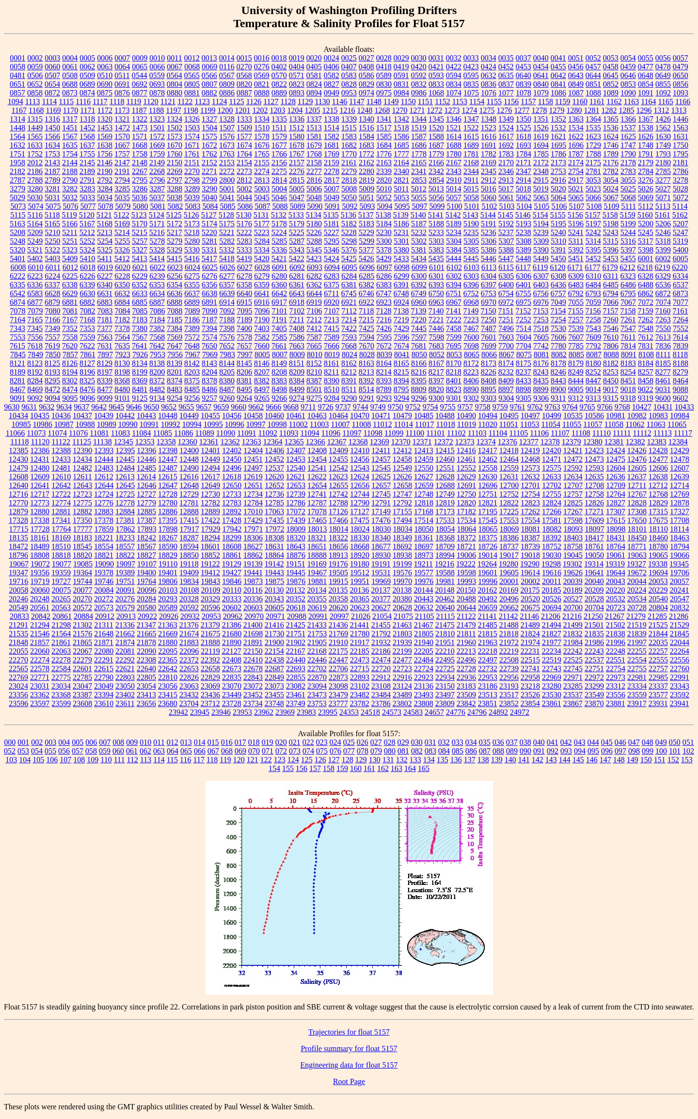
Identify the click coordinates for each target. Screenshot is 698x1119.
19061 (615, 555)
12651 (253, 485)
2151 (192, 162)
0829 (366, 84)
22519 (551, 660)
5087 (262, 206)
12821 (487, 503)
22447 (338, 660)
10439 (103, 415)
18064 (466, 529)
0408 (366, 67)
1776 (384, 154)
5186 (401, 224)
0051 (576, 58)
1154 (476, 101)
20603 (253, 607)
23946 (221, 712)
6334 (680, 276)
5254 (104, 241)
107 (65, 760)
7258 (593, 319)
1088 (593, 93)
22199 (402, 651)
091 (539, 751)
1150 (407, 101)
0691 (122, 84)
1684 (384, 145)
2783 (628, 171)
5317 (645, 241)
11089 (204, 433)
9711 (308, 407)
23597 (39, 703)
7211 (296, 319)
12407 (295, 450)
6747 (384, 293)
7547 (628, 328)
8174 (506, 363)
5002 (244, 189)
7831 (645, 346)
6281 (296, 276)
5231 (401, 232)
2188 (70, 171)
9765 (587, 407)
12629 (466, 477)
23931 (658, 703)
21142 (508, 616)
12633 (551, 477)
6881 (70, 302)
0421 (436, 67)
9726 (325, 407)
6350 (122, 285)
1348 (488, 119)
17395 (167, 520)
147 (605, 760)
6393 (436, 285)
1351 (541, 119)
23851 (487, 703)
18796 (18, 555)
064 (172, 751)
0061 (70, 67)
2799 (209, 180)
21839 (637, 634)
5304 (453, 241)
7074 (663, 302)
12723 (82, 494)
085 (457, 751)
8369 (139, 381)
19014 (487, 555)
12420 (551, 450)
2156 (279, 162)
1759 (157, 154)
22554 (637, 660)
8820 (436, 389)
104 (25, 760)
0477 (645, 67)
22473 (359, 660)
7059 (593, 302)
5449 (541, 258)
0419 (401, 67)
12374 (486, 442)
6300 (419, 276)
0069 (209, 67)
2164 (401, 162)
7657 (244, 346)
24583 (413, 712)
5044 (244, 197)
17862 (125, 529)
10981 (615, 415)
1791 (645, 154)
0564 (174, 75)
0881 (192, 93)
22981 (637, 677)
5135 (331, 215)
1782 (488, 154)
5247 (680, 232)
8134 (139, 363)
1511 (278, 128)
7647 (174, 346)
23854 (530, 703)
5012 (419, 189)
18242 (146, 538)
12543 (359, 468)
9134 (157, 398)
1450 (52, 128)
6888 (174, 302)
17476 (381, 520)
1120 (150, 101)
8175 (523, 363)
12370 (401, 442)
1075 (471, 93)
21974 (530, 642)
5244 (628, 232)
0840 (541, 84)
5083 (192, 206)
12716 (18, 494)
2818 (349, 180)
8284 (35, 381)
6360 (279, 285)
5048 (314, 197)
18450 (637, 538)
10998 (277, 424)
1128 (288, 101)
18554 (103, 546)
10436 (61, 415)
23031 (39, 686)
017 (240, 742)
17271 (594, 511)
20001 (509, 581)
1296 (643, 110)
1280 (574, 110)
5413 (139, 258)
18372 (466, 538)
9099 (104, 398)
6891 (209, 302)
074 (308, 751)
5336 (279, 250)
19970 (402, 581)
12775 (82, 503)
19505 (338, 572)
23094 (317, 686)
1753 (52, 154)
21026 (360, 616)
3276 (645, 180)
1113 (32, 101)
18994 (445, 555)
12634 (573, 477)
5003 (262, 189)
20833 (19, 616)
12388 (61, 450)
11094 (309, 433)
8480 (122, 389)
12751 (487, 494)
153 (687, 760)
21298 (61, 625)
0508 (70, 75)
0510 (104, 75)
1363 (576, 119)
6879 (52, 302)
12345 (123, 442)
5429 (384, 258)
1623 (593, 136)
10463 (317, 415)
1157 (528, 101)
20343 (274, 599)
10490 (466, 415)
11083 (120, 433)
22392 (210, 660)
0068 (192, 67)
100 (661, 751)
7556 (35, 337)
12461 (466, 459)
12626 (402, 477)
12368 (358, 442)
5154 (540, 215)
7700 (506, 346)
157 (315, 768)
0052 (593, 58)
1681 (331, 145)
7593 (349, 337)
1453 (104, 128)
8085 (576, 354)
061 (132, 751)
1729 (593, 145)
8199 (139, 372)
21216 (572, 616)
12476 (637, 459)
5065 (576, 197)
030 (417, 742)
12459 (423, 459)
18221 (103, 538)
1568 (87, 136)
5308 (523, 241)
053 (23, 751)
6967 (453, 302)
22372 (189, 660)
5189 (453, 224)
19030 (551, 555)
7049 (558, 302)
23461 (295, 695)
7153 (540, 311)
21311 (103, 625)
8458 (645, 381)
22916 (402, 677)
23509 (466, 695)
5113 (662, 206)
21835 (594, 634)
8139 (174, 363)
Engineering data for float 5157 (349, 1065)
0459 (628, 67)
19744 (82, 581)
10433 (684, 407)
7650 (209, 346)
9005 (576, 389)
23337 (658, 686)
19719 (39, 581)
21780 (359, 634)
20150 (466, 590)
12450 (231, 459)
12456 (359, 459)
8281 (17, 381)
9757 (465, 407)
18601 (210, 546)
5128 (226, 215)
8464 (680, 381)
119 (225, 760)
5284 (262, 241)
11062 (634, 424)
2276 (296, 171)
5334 (262, 250)
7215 (366, 319)
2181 (680, 162)
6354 (174, 285)
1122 (184, 101)
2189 (87, 171)
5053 (401, 197)
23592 (679, 695)
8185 (663, 363)
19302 (572, 564)
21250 (593, 616)
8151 (296, 363)
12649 (210, 485)
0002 (35, 58)
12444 (103, 459)
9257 (209, 398)
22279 (82, 660)
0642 (558, 75)
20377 (381, 599)
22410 (253, 660)
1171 (87, 110)
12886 (167, 511)
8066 (489, 354)
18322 (338, 538)
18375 (487, 538)
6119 (540, 267)
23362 (39, 695)
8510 (331, 389)
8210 (314, 372)
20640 (445, 607)
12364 (273, 442)
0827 (331, 84)
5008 (349, 189)
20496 (509, 599)
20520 (530, 599)
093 (566, 751)
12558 (487, 468)
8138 (157, 363)
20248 (39, 599)
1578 (262, 136)
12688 (445, 485)
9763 (552, 407)
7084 (122, 311)
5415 (174, 258)
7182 (122, 319)
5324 (87, 250)
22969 (551, 677)
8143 (209, 363)
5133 (296, 215)
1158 (545, 101)
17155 (402, 511)
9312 (576, 398)
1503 (192, 128)
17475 (359, 520)
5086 (245, 206)
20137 (380, 590)
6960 (419, 302)
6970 (488, 302)
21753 (317, 634)
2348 (541, 171)
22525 (573, 660)
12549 (402, 468)
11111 (622, 433)
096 (607, 751)
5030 (35, 197)
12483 (103, 468)
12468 (530, 459)
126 (320, 760)
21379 (210, 625)
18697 (423, 546)
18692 (402, 546)
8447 (593, 381)
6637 (192, 293)
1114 (49, 101)
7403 (262, 328)
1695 (558, 145)
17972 (275, 529)
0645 (611, 75)
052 (10, 751)
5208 (17, 232)
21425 (295, 625)
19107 (147, 564)
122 (266, 760)
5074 (35, 206)
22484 (423, 660)
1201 (242, 110)
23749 (295, 703)
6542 (17, 293)
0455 (558, 67)
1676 (262, 145)
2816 (314, 180)
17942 (232, 529)
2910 (453, 180)
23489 (402, 695)
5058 (471, 197)
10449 (189, 415)
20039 (573, 581)
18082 (552, 529)
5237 (506, 232)
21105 (424, 616)
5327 (139, 250)
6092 (297, 267)
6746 (366, 293)
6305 (506, 276)
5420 (262, 258)
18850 (189, 555)
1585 (384, 136)
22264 (679, 651)
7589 (331, 337)
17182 (466, 511)
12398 (167, 450)
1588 (436, 136)
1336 (296, 119)
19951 (359, 581)
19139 (253, 564)
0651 (17, 84)
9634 (64, 407)
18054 (445, 529)
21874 (125, 642)
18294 (210, 538)
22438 (274, 660)
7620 (70, 346)
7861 (87, 354)
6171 (575, 267)
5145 (505, 215)
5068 (628, 197)
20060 (40, 590)
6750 (436, 293)
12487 (167, 468)
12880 (39, 511)
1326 (192, 119)
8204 (209, 372)
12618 (231, 477)
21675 (210, 634)
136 (456, 760)
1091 (645, 93)
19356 (39, 572)
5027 (663, 189)
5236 (488, 232)
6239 (157, 276)
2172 (541, 162)
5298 (349, 241)
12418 (509, 450)
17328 (18, 520)
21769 (338, 634)
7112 (349, 311)
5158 (610, 215)
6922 (366, 302)
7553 (17, 337)
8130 (122, 363)
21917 (359, 642)
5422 (296, 258)
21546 (39, 634)
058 (91, 751)
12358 (166, 442)
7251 (506, 319)
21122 (466, 616)
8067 (506, 354)
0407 (349, 67)
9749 (378, 407)
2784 (645, 171)
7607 (576, 337)
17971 (253, 529)
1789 (611, 154)
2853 (419, 180)
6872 (663, 293)
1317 (70, 119)
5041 (227, 197)
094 (580, 751)
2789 (52, 180)
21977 (551, 642)
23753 (317, 703)
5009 (366, 189)
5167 (87, 224)
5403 (52, 258)
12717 (39, 494)
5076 (70, 206)
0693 (157, 84)
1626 (645, 136)
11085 (162, 433)
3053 (593, 180)
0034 (488, 58)
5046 (279, 197)
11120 (40, 442)
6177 (593, 267)
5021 (576, 189)
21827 (551, 634)
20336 (253, 599)
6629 (70, 293)
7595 (384, 337)
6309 (576, 276)
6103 (471, 267)
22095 (167, 651)
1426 (663, 119)
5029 (17, 197)
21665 (146, 634)
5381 (419, 250)
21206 (550, 616)
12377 (529, 442)
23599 (61, 703)
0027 (366, 58)
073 (295, 751)
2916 (558, 180)
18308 (274, 538)
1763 (227, 154)
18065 (488, 529)
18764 (615, 546)
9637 (81, 407)
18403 (573, 538)
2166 (436, 162)
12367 (337, 442)
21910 (338, 642)
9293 (384, 398)
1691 (488, 145)
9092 (35, 398)
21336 (125, 625)
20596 (210, 607)
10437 (82, 415)
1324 (174, 119)
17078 (317, 511)
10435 (39, 415)
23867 (573, 703)
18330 (359, 538)
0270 (244, 67)
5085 (227, 206)
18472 (18, 546)
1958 (17, 162)
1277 (521, 110)
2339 (384, 171)
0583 (349, 75)
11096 (330, 433)
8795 (401, 389)
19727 (61, 581)
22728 (466, 668)
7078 (18, 311)
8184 (645, 363)
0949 (331, 93)
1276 (504, 110)
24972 (519, 712)
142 (537, 760)
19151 (295, 564)
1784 (523, 154)
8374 (174, 381)
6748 (401, 293)
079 (376, 751)
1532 (558, 128)
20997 (339, 616)
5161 (662, 215)
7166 (52, 319)
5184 (384, 224)
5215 (139, 232)
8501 (314, 389)
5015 (471, 189)
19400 (146, 572)
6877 (35, 302)
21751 (295, 634)
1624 (611, 136)
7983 (227, 354)
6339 (87, 285)
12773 (39, 503)
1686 (419, 145)
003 (50, 742)
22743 (551, 668)
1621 (558, 136)
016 (227, 742)
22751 (594, 668)
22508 (509, 660)
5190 (471, 224)
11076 (78, 433)
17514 (423, 520)
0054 (628, 58)
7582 (262, 337)
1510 (262, 128)
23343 (679, 686)
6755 (523, 293)
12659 (423, 485)
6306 (523, 276)
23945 (199, 712)
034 (471, 742)
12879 (18, 511)
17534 (466, 520)
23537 (573, 695)
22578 (39, 668)
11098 (373, 433)
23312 (615, 686)
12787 (317, 503)
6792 (576, 293)
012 (172, 742)
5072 (680, 197)
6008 (18, 267)
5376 (349, 250)
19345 (679, 564)
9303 (488, 398)
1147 (356, 101)
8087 (594, 354)
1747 (628, 145)
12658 (402, 485)
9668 (291, 407)
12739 (295, 494)
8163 (366, 363)
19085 (83, 564)
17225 (509, 511)
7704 (523, 346)
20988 (296, 616)
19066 (679, 555)
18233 (125, 538)
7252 (523, 319)
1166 (682, 101)
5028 (680, 189)
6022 (157, 267)
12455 (338, 459)
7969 (210, 354)
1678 (296, 145)
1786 (558, 154)
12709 (615, 485)
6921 (349, 302)
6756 (541, 293)
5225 (296, 232)
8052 (436, 354)
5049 (331, 197)
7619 (52, 346)
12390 (82, 450)
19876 (295, 581)
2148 (139, 162)
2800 (227, 180)
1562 (663, 128)
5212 (87, 232)
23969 (285, 712)
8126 (70, 363)
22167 (295, 651)
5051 (366, 197)
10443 (146, 415)
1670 (174, 145)
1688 (453, 145)
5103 (506, 206)
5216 (157, 232)
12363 (251, 442)
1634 (52, 145)
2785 (663, 171)
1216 (347, 110)
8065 (471, 354)
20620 (338, 607)
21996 (615, 642)
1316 (52, 119)
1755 (87, 154)
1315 (35, 119)
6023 (175, 267)
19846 (231, 581)
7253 (541, 319)
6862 (645, 293)
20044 (637, 581)
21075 (403, 616)
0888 (262, 93)
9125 (139, 398)
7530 (558, 328)
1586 (401, 136)
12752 (509, 494)
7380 (139, 328)
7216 (384, 319)
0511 (121, 75)
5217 (174, 232)
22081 (125, 651)
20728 (637, 607)
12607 (679, 468)
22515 (530, 660)
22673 (231, 668)
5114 (679, 206)
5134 (313, 215)
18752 (551, 546)
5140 (418, 215)
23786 (381, 703)
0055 (645, 58)
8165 (401, 363)
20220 (615, 590)
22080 (103, 651)
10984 (679, 415)
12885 (146, 511)
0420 (419, 67)
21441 (359, 625)
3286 (139, 189)
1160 (579, 101)
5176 (244, 224)
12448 (189, 459)
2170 (506, 162)
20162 (487, 590)
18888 (317, 555)
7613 (663, 337)
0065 (139, 67)
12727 (146, 494)
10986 (42, 424)
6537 (680, 285)
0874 (87, 93)
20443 (423, 599)
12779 (146, 503)
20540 (658, 599)
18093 (573, 529)
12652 (274, 485)
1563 (680, 128)
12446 (146, 459)
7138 (401, 311)
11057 (592, 424)
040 (539, 742)
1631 (680, 136)
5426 (366, 258)
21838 (615, 634)
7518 (541, 328)
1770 (349, 154)
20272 (103, 599)
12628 (445, 477)
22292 (125, 660)
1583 (349, 136)
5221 (227, 232)
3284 (104, 189)
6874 (17, 302)
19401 (167, 572)
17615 (615, 520)
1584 (366, 136)
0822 (279, 84)
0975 (384, 93)
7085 (140, 311)
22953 (487, 677)
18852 (210, 555)
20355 (317, 599)
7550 (663, 328)
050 (675, 742)
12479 (18, 468)
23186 (487, 686)
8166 (419, 363)
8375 (192, 381)
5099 (436, 206)
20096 (147, 590)
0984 (401, 93)
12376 (507, 442)
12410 (359, 450)
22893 (359, 677)
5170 (139, 224)
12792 (402, 503)
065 (186, 751)
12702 (551, 485)
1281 (591, 110)
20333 (231, 599)
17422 (210, 520)
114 (158, 760)
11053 (529, 424)
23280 (551, 686)
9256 (192, 398)
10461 (295, 415)
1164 (648, 101)
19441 (253, 572)
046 (620, 742)
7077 (680, 302)
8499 (296, 389)
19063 (637, 555)
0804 (174, 84)
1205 (312, 110)
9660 (238, 407)
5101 (471, 206)
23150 (445, 686)
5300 (384, 241)
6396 (471, 285)
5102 (489, 206)
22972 (594, 677)
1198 (190, 110)
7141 (453, 311)
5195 (558, 224)
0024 (331, 58)
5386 (488, 250)
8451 (628, 381)
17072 (295, 511)
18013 (317, 529)
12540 (295, 468)
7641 (139, 346)
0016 (262, 58)
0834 (453, 84)
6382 (366, 285)
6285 (366, 276)
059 (105, 751)
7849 (35, 354)
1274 (469, 110)
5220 (209, 232)
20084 (104, 590)
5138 (383, 215)
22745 (573, 668)
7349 (52, 328)
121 (252, 760)
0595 (471, 75)
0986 (419, 93)
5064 (558, 197)
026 (362, 742)
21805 (423, 634)
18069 (509, 529)
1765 (262, 154)
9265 (262, 398)
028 (390, 742)
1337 (314, 119)
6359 (262, 285)
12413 (423, 450)
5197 (593, 224)
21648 (103, 634)
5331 (209, 250)
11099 (393, 433)
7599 (453, 337)
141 (524, 760)
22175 (338, 651)
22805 (146, 677)
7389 (192, 328)
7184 (157, 319)
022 (308, 742)
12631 (509, 477)
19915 (338, 581)
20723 (615, 607)
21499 (573, 625)
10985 (21, 424)
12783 (231, 503)
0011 (174, 58)
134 (429, 760)
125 (307, 760)
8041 (402, 354)
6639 (227, 293)
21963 (487, 642)
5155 (558, 215)
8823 (453, 389)
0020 (314, 58)
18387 (530, 538)
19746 (103, 581)
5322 (52, 250)
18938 (402, 555)
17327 (679, 511)
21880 (167, 642)
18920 (359, 555)
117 (199, 760)
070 (254, 751)
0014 (227, 58)
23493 (423, 695)
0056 (663, 58)
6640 (244, 293)
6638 (209, 293)
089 (512, 751)
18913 (338, 555)
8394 (401, 381)
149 (632, 760)
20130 (274, 590)
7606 (558, 337)
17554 (530, 520)
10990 (128, 424)
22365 (167, 660)
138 (483, 760)
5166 (70, 224)
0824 (314, 84)
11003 (319, 424)
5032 (70, 197)
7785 (576, 346)
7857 (70, 354)
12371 (422, 442)
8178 (558, 363)
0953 (349, 93)
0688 (70, 84)
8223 (471, 372)
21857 (39, 642)
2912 (488, 180)
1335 (279, 119)
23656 (146, 703)
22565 (18, 668)
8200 (157, 372)
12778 (125, 503)
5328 (157, 250)
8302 (70, 381)
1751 (17, 154)
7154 (558, 311)
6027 (245, 267)
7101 (279, 311)
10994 (192, 424)
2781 (593, 171)
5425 (349, 258)
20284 (146, 599)
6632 (122, 293)
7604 (523, 337)
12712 (658, 485)
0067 (174, 67)
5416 (192, 258)
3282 (70, 189)
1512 (296, 128)
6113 (488, 267)
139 (497, 760)
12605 (637, 468)
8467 (17, 389)
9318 (628, 398)
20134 (316, 590)
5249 (35, 241)
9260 (227, 398)
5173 (192, 224)
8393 (384, 381)
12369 (379, 442)
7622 (87, 346)
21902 (295, 642)
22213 (466, 651)
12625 (381, 477)
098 (634, 751)
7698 (471, 346)
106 (52, 760)
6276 (209, 276)
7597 (419, 337)
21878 (146, 642)
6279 (262, 276)
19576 (402, 572)
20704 (594, 607)
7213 (331, 319)
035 (485, 742)
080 (390, 751)
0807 (209, 84)
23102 (359, 686)
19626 (573, 572)
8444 (576, 381)
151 (660, 760)
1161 (596, 101)
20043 (615, 581)
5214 (122, 232)
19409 (189, 572)
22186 (381, 651)
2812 (244, 180)
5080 (140, 206)
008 (118, 742)
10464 (338, 415)
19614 (530, 572)
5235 (471, 232)
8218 (453, 372)
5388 (506, 250)
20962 (232, 616)
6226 (87, 276)
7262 (645, 319)
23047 (82, 686)
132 (402, 760)
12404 (253, 450)
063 (159, 751)
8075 (524, 354)
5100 (454, 206)
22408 (231, 660)
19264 (487, 564)
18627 (253, 546)
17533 (445, 520)
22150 (253, 651)
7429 (401, 328)
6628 (52, 293)
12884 (125, 511)
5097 (419, 206)
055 (50, 751)
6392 (419, 285)
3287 (157, 189)
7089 (192, 311)
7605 (541, 337)
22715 (359, 668)
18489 (39, 546)
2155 (262, 162)
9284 (331, 398)
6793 (593, 293)
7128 (383, 311)
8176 (541, 363)
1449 (35, 128)
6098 (402, 267)
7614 (680, 337)
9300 (436, 398)
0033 (471, 58)
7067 (628, 302)
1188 (156, 110)
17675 (658, 520)
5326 (122, 250)
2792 (104, 180)
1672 (209, 145)
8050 (419, 354)
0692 (139, 84)
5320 (17, 250)
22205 (423, 651)
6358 (244, 285)
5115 (17, 215)
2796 (157, 180)
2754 (576, 171)
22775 (61, 677)
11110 (601, 433)
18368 (445, 538)
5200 (645, 224)
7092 (227, 311)
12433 (61, 459)
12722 (61, 494)
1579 (279, 136)
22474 (381, 660)
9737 (343, 407)
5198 (611, 224)
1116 (83, 101)
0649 (663, 75)
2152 (209, 162)
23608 (82, 703)
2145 (87, 162)
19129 (231, 564)
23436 (210, 695)
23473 (317, 695)
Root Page (349, 1081)
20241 (679, 590)
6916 (262, 302)
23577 (658, 695)
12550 (423, 468)
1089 (611, 93)
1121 (167, 101)
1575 (209, 136)
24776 (455, 712)
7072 (645, 302)
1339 (349, 119)
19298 (551, 564)
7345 (35, 328)
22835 (231, 677)
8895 (488, 389)
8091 (628, 354)
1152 (442, 101)
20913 (126, 616)
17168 (423, 511)
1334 (262, 119)
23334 (637, 686)
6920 (331, 302)
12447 (167, 459)
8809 (419, 389)
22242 (573, 651)
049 (661, 742)
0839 (523, 84)
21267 (614, 616)
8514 (366, 389)
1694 (541, 145)
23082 (295, 686)
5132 (278, 215)
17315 (658, 511)
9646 (134, 407)
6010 (35, 267)
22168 (317, 651)
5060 (488, 197)
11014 (403, 424)
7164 (17, 319)
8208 (279, 372)
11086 (183, 433)
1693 (523, 145)
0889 (279, 93)
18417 (594, 538)
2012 (35, 162)
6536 (663, 285)
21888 (210, 642)
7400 (244, 328)
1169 (53, 110)
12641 (39, 485)
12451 (253, 459)
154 (274, 768)
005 (77, 742)
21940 (423, 642)
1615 (471, 136)
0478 (663, 67)
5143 (470, 215)
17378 (103, 520)
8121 (17, 363)
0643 (576, 75)
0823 (296, 84)
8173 (488, 363)
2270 (192, 171)
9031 (663, 389)
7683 (436, 346)
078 (362, 751)
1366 (628, 119)
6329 (663, 276)
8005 (262, 354)
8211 (331, 372)
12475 (615, 459)
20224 (636, 590)
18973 (423, 555)
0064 (122, 67)
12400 (189, 450)
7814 (628, 346)
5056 (436, 197)
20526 (551, 599)
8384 (296, 381)
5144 (488, 215)
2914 (523, 180)
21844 (658, 634)
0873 (70, 93)
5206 (663, 224)
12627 (423, 477)
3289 (192, 189)
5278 (157, 241)
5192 (506, 224)
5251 (70, 241)
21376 (189, 625)
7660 (262, 346)
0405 (314, 67)
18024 (360, 529)
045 (607, 742)
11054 (550, 424)
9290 (349, 398)
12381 (614, 442)
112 (132, 760)
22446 (317, 660)
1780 (453, 154)
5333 (244, 250)
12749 (445, 494)
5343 (296, 250)
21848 (18, 642)
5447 (506, 258)
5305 (471, 241)
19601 (487, 572)
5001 (227, 189)
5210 (52, 232)
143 (551, 760)
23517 (509, 695)
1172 (104, 110)
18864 (274, 555)
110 (105, 760)
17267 (573, 511)
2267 (139, 171)
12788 (338, 503)
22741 (530, 668)
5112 (645, 206)
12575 (551, 468)
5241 (576, 232)
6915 (244, 302)
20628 (402, 607)
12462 (487, 459)
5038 (174, 197)
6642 (279, 293)
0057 (680, 58)
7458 (453, 328)
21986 (594, 642)
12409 (338, 450)
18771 (637, 546)
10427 (641, 407)
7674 (401, 346)
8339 (104, 381)
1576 (227, 136)
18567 (146, 546)
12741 (317, 494)
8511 (348, 389)
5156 (575, 215)
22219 (509, 651)
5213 (104, 232)
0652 (35, 84)
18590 (167, 546)
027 (376, 742)
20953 (211, 616)
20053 (658, 581)
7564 (122, 337)
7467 (471, 328)
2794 (122, 180)
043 (580, 742)
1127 (270, 101)
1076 (488, 93)
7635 (122, 346)
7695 (453, 346)
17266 (551, 511)
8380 (227, 381)
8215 (401, 372)
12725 (125, 494)
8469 (35, 389)
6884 (122, 302)
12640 (18, 485)
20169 (508, 590)
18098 (616, 529)
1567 (70, 136)
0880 (174, 93)
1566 (52, 136)
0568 (244, 75)
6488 (645, 285)
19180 (359, 564)
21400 (253, 625)
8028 (367, 354)
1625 (628, 136)
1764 (244, 154)
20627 (381, 607)
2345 (488, 171)
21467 (423, 625)
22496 (466, 660)
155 (288, 768)
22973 (615, 677)
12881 (61, 511)
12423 (594, 450)
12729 (189, 494)
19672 (637, 572)
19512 (359, 572)
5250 (52, 241)
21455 (381, 625)
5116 (35, 215)
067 (213, 751)
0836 (488, 84)
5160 (645, 215)
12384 (678, 442)
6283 (331, 276)
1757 (122, 154)
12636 (615, 477)
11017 (424, 424)
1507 (227, 128)
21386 (231, 625)
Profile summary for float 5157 (349, 1048)
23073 (274, 686)
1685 (401, 145)
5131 (261, 215)
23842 (466, 703)
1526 (541, 128)
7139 (418, 311)
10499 (551, 415)
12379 (571, 442)
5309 (541, 241)
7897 (105, 354)
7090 (210, 311)
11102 (456, 433)
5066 (593, 197)
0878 (157, 93)
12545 (381, 468)
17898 (168, 529)
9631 (29, 407)
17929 (211, 529)
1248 (364, 110)
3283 (87, 189)
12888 (189, 511)
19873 (253, 581)
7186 (192, 319)
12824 (551, 503)
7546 (611, 328)
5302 (419, 241)
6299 (401, 276)
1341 (384, 119)
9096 (87, 398)
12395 (125, 450)
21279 (636, 616)
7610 (611, 337)
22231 (530, 651)
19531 (381, 572)
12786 (295, 503)
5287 (296, 241)
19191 (381, 564)
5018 (523, 189)
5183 (366, 224)
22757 (658, 668)
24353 (349, 712)
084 (444, 751)
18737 (509, 546)
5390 (541, 250)
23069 (210, 686)
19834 (189, 581)
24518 (370, 712)
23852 (509, 703)
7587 (314, 337)
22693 (295, 668)
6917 (279, 302)
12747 (402, 494)
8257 (645, 372)
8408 (488, 381)
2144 (70, 162)
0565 (192, 75)
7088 (175, 311)
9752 (413, 407)
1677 (279, 145)
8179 (576, 363)
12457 (381, 459)
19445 (295, 572)
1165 (665, 101)
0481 (17, 75)
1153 (459, 101)
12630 (487, 477)
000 (10, 742)
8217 (436, 372)
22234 (551, 651)
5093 (367, 206)
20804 (658, 607)
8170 (453, 363)
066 (200, 751)
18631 (274, 546)
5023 (593, 189)
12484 (125, 468)
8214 (384, 372)
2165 (419, 162)
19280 (508, 564)
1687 (436, 145)
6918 (296, 302)
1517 (384, 128)
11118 (19, 442)
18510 (61, 546)
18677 (381, 546)
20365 (359, 599)
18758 (573, 546)
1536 (611, 128)
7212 (314, 319)
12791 (381, 503)
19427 (231, 572)
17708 (679, 520)
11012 (382, 424)
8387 (314, 381)
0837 (506, 84)
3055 (628, 180)
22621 (125, 668)
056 (64, 751)
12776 (103, 503)
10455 (210, 415)
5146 (523, 215)
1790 (628, 154)
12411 (380, 450)
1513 (314, 128)
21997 (637, 642)
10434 (18, 415)
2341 (419, 171)
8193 (52, 372)
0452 (506, 67)
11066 (15, 433)
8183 (628, 363)
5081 (157, 206)
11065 (676, 424)
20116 (252, 590)
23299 (594, 686)
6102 (454, 267)
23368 (61, 695)
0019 (296, 58)
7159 (645, 311)
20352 (295, 599)
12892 (231, 511)
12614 (146, 477)
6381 (349, 285)
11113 (662, 433)
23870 (594, 703)
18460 (658, 538)
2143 (52, 162)
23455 (274, 695)
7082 (87, 311)
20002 (530, 581)
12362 (230, 442)
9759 (500, 407)
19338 (657, 564)
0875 (104, 93)
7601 (488, 337)
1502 (174, 128)
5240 (558, 232)
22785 (82, 677)
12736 (274, 494)
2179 (645, 162)
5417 (209, 258)
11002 (298, 424)
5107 (576, 206)
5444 (453, 258)
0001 (17, 58)
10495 (509, 415)
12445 (125, 459)
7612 (645, 337)
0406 (331, 67)
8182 (611, 363)
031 (430, 742)
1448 (17, 128)
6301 (436, 276)
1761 (192, 154)
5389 (523, 250)
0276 (262, 67)
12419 (530, 450)
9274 (296, 398)
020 (281, 742)
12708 (594, 485)
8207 (262, 372)
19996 (487, 581)
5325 (104, 250)
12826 (594, 503)
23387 (82, 695)
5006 (314, 189)
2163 (384, 162)
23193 (509, 686)
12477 (658, 459)
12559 (509, 468)
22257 (658, 651)
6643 (296, 293)
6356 (209, 285)
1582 (331, 136)
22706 (338, 668)
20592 (189, 607)
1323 (157, 119)
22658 (210, 668)
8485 (192, 389)
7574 (209, 337)
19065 (658, 555)
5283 (244, 241)
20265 (61, 599)
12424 (615, 450)
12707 (573, 485)
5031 (52, 197)
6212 (627, 267)
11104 (498, 433)
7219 (401, 319)
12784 (253, 503)
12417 (487, 450)
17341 (61, 520)
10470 (359, 415)
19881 (317, 581)
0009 (139, 58)
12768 (658, 494)
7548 (645, 328)
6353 (157, 285)
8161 (331, 363)
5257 (139, 241)
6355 (192, 285)
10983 (658, 415)
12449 (210, 459)
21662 (125, 634)
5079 (122, 206)
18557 (125, 546)
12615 (167, 477)
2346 (506, 171)
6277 (227, 276)
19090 (104, 564)
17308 (637, 511)
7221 (436, 319)
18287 (189, 538)
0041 (558, 58)
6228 (122, 276)
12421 (573, 450)
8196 (87, 372)
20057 (679, 581)
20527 (573, 599)
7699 (488, 346)
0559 (157, 75)
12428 (658, 450)
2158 (314, 162)
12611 (82, 477)
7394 (209, 328)
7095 (245, 311)
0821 (262, 84)
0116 (226, 67)
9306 (541, 398)
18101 (637, 529)
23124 (402, 686)
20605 (274, 607)
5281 (209, 241)
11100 (414, 433)
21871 (103, 642)
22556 (679, 660)
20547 (679, 599)
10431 (663, 407)
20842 (40, 616)
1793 (663, 154)
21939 (402, 642)
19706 (679, 572)
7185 (174, 319)
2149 (157, 162)
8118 (680, 354)
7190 (262, 319)
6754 (506, 293)
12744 (359, 494)
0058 (17, 67)
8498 (279, 389)
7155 (575, 311)
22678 (253, 668)
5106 (559, 206)
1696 (576, 145)
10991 (149, 424)
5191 (488, 224)
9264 (244, 398)
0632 (488, 75)
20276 (125, 599)
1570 (122, 136)
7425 (366, 328)
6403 (541, 285)
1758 (139, 154)
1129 (305, 101)
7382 (157, 328)
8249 (576, 372)
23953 (242, 712)
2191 (122, 171)
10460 (274, 415)
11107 (560, 433)
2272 (227, 171)
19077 (61, 564)
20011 (551, 581)
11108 (580, 433)
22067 (82, 651)
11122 (60, 442)
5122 (121, 215)
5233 (436, 232)
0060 (52, 67)
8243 (541, 372)
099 (647, 751)
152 (673, 760)
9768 (622, 407)
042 (566, 742)
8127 (87, 363)
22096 (189, 651)
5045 (262, 197)
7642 (157, 346)
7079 (35, 311)
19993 (466, 581)
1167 (19, 110)
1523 (488, 128)
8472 (52, 389)
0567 (227, 75)
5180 (314, 224)
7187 (209, 319)
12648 (189, 485)
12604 (615, 468)
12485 (146, 468)
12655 (338, 485)
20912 (104, 616)
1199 (207, 110)
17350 (82, 520)
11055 (571, 424)
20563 (61, 607)
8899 (541, 389)
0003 (52, 58)
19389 (125, 572)
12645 (125, 485)
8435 (541, 381)
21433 (317, 625)
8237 (523, 372)
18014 (339, 529)
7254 (558, 319)
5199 (628, 224)
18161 (39, 538)
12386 (39, 450)
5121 (104, 215)
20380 (402, 599)
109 (92, 760)
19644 (615, 572)
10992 (170, 424)
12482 (82, 468)
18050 (424, 529)
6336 (35, 285)
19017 (509, 555)
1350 (523, 119)
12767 (637, 494)
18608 (231, 546)
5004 (279, 189)
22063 (61, 651)
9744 (360, 407)
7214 (349, 319)
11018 (445, 424)
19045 (573, 555)
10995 (213, 424)
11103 (477, 433)
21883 (189, 642)
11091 (246, 433)
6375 (331, 285)
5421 (279, 258)
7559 (87, 337)
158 (328, 768)
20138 (402, 590)
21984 (573, 642)
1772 (366, 154)
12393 (103, 450)
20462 (445, 599)
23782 (359, 703)
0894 (314, 93)
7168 (87, 319)
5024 (611, 189)
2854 (436, 180)
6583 (35, 293)
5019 (541, 189)
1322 (139, 119)
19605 (509, 572)
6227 (104, 276)
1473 (139, 128)
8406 (471, 381)
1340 (366, 119)
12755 (551, 494)
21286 (678, 616)
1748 (645, 145)
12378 (550, 442)
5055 (419, 197)
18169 (61, 538)
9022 (645, 389)
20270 (82, 599)
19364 (82, 572)
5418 (227, 258)
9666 (273, 407)
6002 (663, 258)
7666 (331, 346)
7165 (35, 319)
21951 (445, 642)
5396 (611, 250)
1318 (87, 119)
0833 (436, 84)
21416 (274, 625)
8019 (332, 354)
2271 (209, 171)
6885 (139, 302)
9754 (430, 407)
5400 (680, 250)
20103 (168, 590)
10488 (445, 415)
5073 (18, 206)
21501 (594, 625)
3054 (611, 180)
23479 (338, 695)
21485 (487, 625)
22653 (189, 668)
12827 (615, 503)
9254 (174, 398)
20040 (594, 581)
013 (186, 742)
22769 (18, 677)
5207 (680, 224)
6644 (314, 293)
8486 (209, 389)
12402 (231, 450)
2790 (70, 180)
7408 (296, 328)
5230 (384, 232)
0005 (87, 58)
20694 (551, 607)
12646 (146, 485)
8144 (227, 363)
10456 (231, 415)
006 (91, 742)
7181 (104, 319)
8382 (262, 381)
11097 (351, 433)
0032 (453, 58)
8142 (192, 363)
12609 (39, 477)
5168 (104, 224)
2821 (401, 180)
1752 (35, 154)
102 (688, 751)
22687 (274, 668)
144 (565, 760)
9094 (52, 398)
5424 (331, 258)
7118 (366, 311)
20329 (210, 599)
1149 (390, 101)
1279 (556, 110)
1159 (562, 101)
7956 (175, 354)
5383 (436, 250)
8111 (663, 354)
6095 (349, 267)
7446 (436, 328)
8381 (244, 381)
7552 (680, 328)
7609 (593, 337)
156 (301, 768)
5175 (227, 224)
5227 (331, 232)
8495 (244, 389)
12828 (637, 503)
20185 (551, 590)
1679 (314, 145)
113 (145, 760)
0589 (384, 75)
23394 (103, 695)
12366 (315, 442)
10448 (167, 415)
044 (593, 742)
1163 (631, 101)
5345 (314, 250)
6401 (523, 285)
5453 (611, 258)
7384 (174, 328)
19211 (423, 564)
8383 (279, 381)
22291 (103, 660)
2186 (35, 171)
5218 (192, 232)
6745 (349, 293)
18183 (82, 538)
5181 (331, 224)
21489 (530, 625)
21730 (274, 634)
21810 (445, 634)
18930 (381, 555)
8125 (52, 363)
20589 (167, 607)
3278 (680, 180)
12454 (317, 459)
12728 (167, 494)
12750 (466, 494)
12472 (573, 459)
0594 (453, 75)
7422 (349, 328)
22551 (615, 660)
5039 (192, 197)
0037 (523, 58)
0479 (680, 67)
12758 (594, 494)
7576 (227, 337)
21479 (466, 625)
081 (403, 751)
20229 (657, 590)
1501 (157, 128)
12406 (274, 450)
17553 (509, 520)
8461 (663, 381)
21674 (189, 634)
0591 (401, 75)
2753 (558, 171)
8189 (17, 372)
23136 (423, 686)
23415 (167, 695)
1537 (628, 128)
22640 (146, 668)
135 (442, 760)
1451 (70, 128)
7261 (628, 319)
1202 (260, 110)
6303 (471, 276)
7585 (279, 337)
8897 (506, 389)
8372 (157, 381)
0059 (35, 67)
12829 (658, 503)
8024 (349, 354)
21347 (146, 625)
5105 (541, 206)
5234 (453, 232)
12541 (317, 468)
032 (444, 742)
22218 (487, 651)
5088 (279, 206)
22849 (274, 677)
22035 (658, 642)
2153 (227, 162)
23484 (381, 695)
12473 (594, 459)
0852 (611, 84)
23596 (18, 703)
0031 (436, 58)
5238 (523, 232)
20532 (615, 599)
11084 (141, 433)
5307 (506, 241)
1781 (471, 154)
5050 (349, 197)
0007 (122, 58)
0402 (279, 67)
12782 (210, 503)
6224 (52, 276)
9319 (645, 398)
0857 (17, 93)
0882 (209, 93)
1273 (452, 110)
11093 (288, 433)
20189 (572, 590)
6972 (506, 302)
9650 (151, 407)
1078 (523, 93)
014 (200, 742)
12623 (338, 477)
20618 (295, 607)
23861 (551, 703)
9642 (99, 407)
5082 (175, 206)
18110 (658, 529)
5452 (593, 258)
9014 (593, 389)
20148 (444, 590)
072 (281, 751)
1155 (493, 101)
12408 (317, 450)
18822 (125, 555)
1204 (294, 110)
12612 (103, 477)
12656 (359, 485)
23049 (103, 686)
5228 (349, 232)
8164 (384, 363)
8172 (471, 363)
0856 (680, 84)
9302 (471, 398)
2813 (262, 180)
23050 (125, 686)
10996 (234, 424)
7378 (122, 328)
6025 (210, 267)
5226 (314, 232)
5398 (645, 250)
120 (239, 760)
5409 (70, 258)
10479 (402, 415)
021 (295, 742)
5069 (645, 197)
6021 (140, 267)
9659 (221, 407)
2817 (331, 180)
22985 (658, 677)
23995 (327, 712)
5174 (209, 224)
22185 (359, 651)
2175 (593, 162)
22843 (253, 677)
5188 (436, 224)
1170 (70, 110)
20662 (509, 607)
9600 (663, 398)
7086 (157, 311)
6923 (384, 302)
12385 (18, 450)
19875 (274, 581)
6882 (87, 302)
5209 (35, 232)
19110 (168, 564)
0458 (611, 67)
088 (498, 751)
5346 (331, 250)
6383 (384, 285)
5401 (17, 258)
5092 (349, 206)
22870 (317, 677)
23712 (210, 703)
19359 (61, 572)
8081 (541, 354)
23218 (530, 686)
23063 (189, 686)
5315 (611, 241)
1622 (576, 136)
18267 (167, 538)
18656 (338, 546)
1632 (17, 145)
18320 (295, 538)
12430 (18, 459)
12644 (103, 485)
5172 (174, 224)
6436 (558, 285)
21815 (487, 634)
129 (361, 760)
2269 (174, 171)
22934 (445, 677)
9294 (401, 398)
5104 (524, 206)
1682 (349, 145)
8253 (611, 372)
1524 (506, 128)
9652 (168, 407)
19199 (402, 564)
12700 (509, 485)
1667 (122, 145)
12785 (274, 503)
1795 (680, 154)
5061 (506, 197)
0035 (506, 58)
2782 (611, 171)
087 (485, 751)
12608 (18, 477)
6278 (244, 276)
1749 (663, 145)
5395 (593, 250)
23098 (338, 686)
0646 (628, 75)
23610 (103, 703)
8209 (296, 372)
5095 (402, 206)
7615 (17, 346)
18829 (167, 555)
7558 (70, 337)
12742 (338, 494)
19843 (210, 581)
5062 (523, 197)
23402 (125, 695)
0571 (296, 75)
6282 (314, 276)
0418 (384, 67)
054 (37, 751)
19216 (444, 564)
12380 (593, 442)
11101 (435, 433)
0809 (227, 84)
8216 (419, 372)
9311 (558, 398)
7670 (366, 346)
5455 (628, 258)
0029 (401, 58)
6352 (139, 285)
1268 (382, 110)
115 (172, 760)
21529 (679, 625)
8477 (104, 389)
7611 (627, 337)
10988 (85, 424)
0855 (663, 84)
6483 (576, 285)
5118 (52, 215)
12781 (189, 503)
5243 (611, 232)
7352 (70, 328)
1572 (157, 136)
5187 (419, 224)
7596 (401, 337)
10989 (106, 424)
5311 (575, 241)
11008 (361, 424)
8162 (349, 363)
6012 (70, 267)
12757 (573, 494)
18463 (679, 538)
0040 (541, 58)
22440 (295, 660)
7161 (680, 311)
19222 (466, 564)
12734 (253, 494)
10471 (381, 415)
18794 (679, 546)
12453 (295, 459)
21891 (253, 642)
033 (457, 742)
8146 (262, 363)
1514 (331, 128)
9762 (535, 407)
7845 (18, 354)
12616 (189, 477)
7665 (314, 346)
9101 (122, 398)
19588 (445, 572)
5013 (436, 189)
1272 (434, 110)
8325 (87, 381)
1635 (70, 145)
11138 (102, 442)
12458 (402, 459)
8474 (70, 389)
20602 (231, 607)
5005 (296, 189)
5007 (331, 189)
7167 (70, 319)
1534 (576, 128)
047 (634, 742)
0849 (576, 84)
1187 (138, 110)
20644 (466, 607)
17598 (573, 520)
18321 (317, 538)
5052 (384, 197)
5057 (453, 197)
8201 (174, 372)
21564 (61, 634)
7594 (366, 337)
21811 (466, 634)
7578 (244, 337)
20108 (189, 590)
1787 (576, 154)
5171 (157, 224)
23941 (679, 703)
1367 (645, 119)
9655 (186, 407)
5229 (366, 232)
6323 (628, 276)
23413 (146, 695)
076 (335, 751)
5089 (297, 206)
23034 (61, 686)
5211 (69, 232)
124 (293, 760)
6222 (17, 276)
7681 (419, 346)
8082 (559, 354)
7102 (297, 311)
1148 (373, 101)
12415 (445, 450)
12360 (187, 442)
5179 (296, 224)
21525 (658, 625)
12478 (679, 459)
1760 (174, 154)
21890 (231, 642)
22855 (295, 677)
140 (510, 760)
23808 (423, 703)
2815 (296, 180)
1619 (541, 136)
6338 (70, 285)
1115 (66, 101)
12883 (103, 511)
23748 (274, 703)
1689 (471, 145)
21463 (402, 625)
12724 (103, 494)
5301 (401, 241)
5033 (87, 197)
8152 (314, 363)
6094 (332, 267)
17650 (637, 520)
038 (525, 742)
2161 (349, 162)
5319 (680, 241)
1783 (506, 154)
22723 (402, 668)
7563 (104, 337)
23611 (124, 703)
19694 (658, 572)
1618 (523, 136)
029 (403, 742)
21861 (61, 642)
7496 (506, 328)
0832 (419, 84)
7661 (279, 346)
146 (592, 760)
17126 (338, 511)
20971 (275, 616)
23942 (178, 712)
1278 (539, 110)
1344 (419, 119)
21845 (679, 634)
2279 (349, 171)
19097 (125, 564)
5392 (576, 250)
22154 (274, 651)
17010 (253, 511)
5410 (87, 258)
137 (470, 760)
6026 (227, 267)
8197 (104, 372)
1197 (173, 110)
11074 (57, 433)
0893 (296, 93)
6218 (645, 267)
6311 (610, 276)
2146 (104, 162)
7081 (70, 311)
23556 (615, 695)
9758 (483, 407)
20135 (338, 590)
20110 (231, 590)
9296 (419, 398)
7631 (104, 346)
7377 (104, 328)
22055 (18, 651)
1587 (419, 136)
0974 (366, 93)
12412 (402, 450)
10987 (64, 424)
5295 (331, 241)
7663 (296, 346)
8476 (87, 389)
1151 (425, 101)
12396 (146, 450)
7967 (192, 354)
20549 (18, 607)
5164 (35, 224)
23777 (338, 703)
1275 (486, 110)
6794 (611, 293)
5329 (174, 250)
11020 (487, 424)
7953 (157, 354)
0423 (471, 67)
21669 (167, 634)
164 (410, 768)
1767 (296, 154)
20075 (61, 590)
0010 (157, 58)
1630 (663, 136)
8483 (174, 389)
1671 (192, 145)
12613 (125, 477)
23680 (167, 703)
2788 (35, 180)
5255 (122, 241)
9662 (256, 407)
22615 (103, 668)
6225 (70, 276)
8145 (244, 363)
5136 (348, 215)
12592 (573, 468)
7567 (139, 337)
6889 (192, 302)
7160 (662, 311)
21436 (338, 625)
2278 (331, 171)
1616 (488, 136)
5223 (262, 232)
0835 (471, 84)
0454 (541, 67)
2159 (331, 162)
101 (675, 751)
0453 (523, 67)
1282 (609, 110)
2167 (453, 162)
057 (77, 751)
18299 (231, 538)
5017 (506, 189)
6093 (314, 267)
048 (647, 742)
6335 (17, 285)
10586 (594, 415)
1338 (331, 119)
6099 (419, 267)
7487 (488, 328)
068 (227, 751)
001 (23, 742)
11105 (518, 433)
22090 (146, 651)
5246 (663, 232)
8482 (157, 389)
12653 (295, 485)
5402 (35, 258)
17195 (487, 511)
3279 (17, 189)
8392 (366, 381)
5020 (558, 189)
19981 (445, 581)
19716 (18, 581)
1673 (227, 145)
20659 (487, 607)
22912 (381, 677)
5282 (227, 241)
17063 (274, 511)
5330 (192, 250)
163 (396, 768)
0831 (401, 84)
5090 (314, 206)
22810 (167, 677)
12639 (679, 477)
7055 (576, 302)
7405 (279, 328)
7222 (453, 319)
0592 (419, 75)
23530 (551, 695)
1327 (209, 119)
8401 (453, 381)
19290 (529, 564)
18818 (61, 555)
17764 (61, 529)
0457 (593, 67)
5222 (244, 232)
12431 (39, 459)
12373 (465, 442)
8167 (436, 363)
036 (498, 742)
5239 (541, 232)
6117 (523, 267)
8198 (122, 372)
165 (423, 768)
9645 (116, 407)
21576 (82, 634)
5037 (157, 197)
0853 (628, 84)
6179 (610, 267)
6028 (262, 267)
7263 (663, 319)
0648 (645, 75)
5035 (122, 197)
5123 (139, 215)
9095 (70, 398)
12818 (423, 503)
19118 (188, 564)
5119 (69, 215)
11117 (683, 433)
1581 (314, 136)
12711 (636, 485)
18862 (253, 555)
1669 (157, 145)
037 (512, 742)
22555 (658, 660)
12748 (423, 494)
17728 (40, 529)
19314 (593, 564)
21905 (317, 642)
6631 (104, 293)
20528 (594, 599)
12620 (274, 477)
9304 (506, 398)
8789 (384, 389)
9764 (570, 407)
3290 (209, 189)
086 (471, 751)
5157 (593, 215)
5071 (663, 197)
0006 (104, 58)
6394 (453, 285)
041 (552, 742)
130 (375, 760)
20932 (190, 616)
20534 (637, 599)
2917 (576, 180)
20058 (19, 590)
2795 (139, 180)
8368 (122, 381)
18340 (381, 538)
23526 (530, 695)
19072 (40, 564)
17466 (338, 520)
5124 (156, 215)
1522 (471, 128)
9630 (11, 407)
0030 (419, 58)
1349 (506, 119)
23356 (18, 695)
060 (118, 751)
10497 (530, 415)
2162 (366, 162)
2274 (262, 171)
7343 (17, 328)
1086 (558, 93)
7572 (192, 337)
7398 (227, 328)
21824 (530, 634)
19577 (423, 572)
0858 (35, 93)
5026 (645, 189)
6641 (262, 293)
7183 (139, 319)
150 (646, 760)
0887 (244, 93)
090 (525, 751)
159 (342, 768)
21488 (509, 625)
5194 (541, 224)
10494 (487, 415)
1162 (613, 101)
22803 (125, 677)
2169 (488, 162)
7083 (105, 311)
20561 (39, 607)
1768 (314, 154)
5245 (645, 232)
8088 (611, 354)
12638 (658, 477)
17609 (594, 520)
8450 (611, 381)
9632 (46, 407)
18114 (679, 529)
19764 (146, 581)
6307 (541, 276)
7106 (314, 311)
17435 (274, 520)
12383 (656, 442)
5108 (594, 206)
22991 (679, 677)
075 (322, 751)
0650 (680, 75)
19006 (466, 555)
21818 (509, 634)
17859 (104, 529)
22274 (39, 660)
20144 (423, 590)
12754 (530, 494)
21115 (445, 616)
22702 (317, 668)
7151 (505, 311)
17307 (615, 511)
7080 (53, 311)
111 (119, 760)
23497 (445, 695)
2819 (366, 180)
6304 (488, 276)
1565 (35, 136)
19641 (594, 572)
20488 (466, 599)
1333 (244, 119)
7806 (611, 346)
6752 (471, 293)
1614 (453, 136)
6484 (593, 285)
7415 (331, 328)
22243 (594, 651)
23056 (167, 686)
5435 (436, 258)
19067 (19, 564)
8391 (349, 381)
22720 (381, 668)
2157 (296, 162)
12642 (61, 485)
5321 (35, 250)
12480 (39, 468)
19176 (338, 564)
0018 (279, 58)
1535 (593, 128)
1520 (436, 128)
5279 (174, 241)
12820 (466, 503)
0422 (453, 67)
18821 (103, 555)
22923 (423, 677)
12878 (679, 503)
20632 (423, 607)
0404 (296, 67)
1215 (329, 110)
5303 (436, 241)
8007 (279, 354)
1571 (139, 136)
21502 (615, 625)
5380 (401, 250)
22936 (466, 677)
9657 (203, 407)
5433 (401, 258)
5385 (471, 250)
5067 (611, 197)
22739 (509, 668)
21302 (82, 625)
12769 (679, 494)
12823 (530, 503)
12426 (637, 450)
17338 (39, 520)
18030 (381, 529)
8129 (104, 363)
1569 (104, 136)
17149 (381, 511)
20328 (189, 599)
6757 (558, 293)
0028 (384, 58)
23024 (18, 686)
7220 (419, 319)
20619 (317, 607)
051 (688, 742)
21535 (18, 634)
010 (145, 742)
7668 (349, 346)
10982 (637, 415)
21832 (573, 634)
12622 (317, 477)
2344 (471, 171)
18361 (423, 538)
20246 (18, 599)
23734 (253, 703)
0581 (314, 75)
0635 (506, 75)
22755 (637, 668)
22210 (445, 651)
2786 (680, 171)
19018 (530, 555)
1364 (593, 119)
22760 (679, 668)
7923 (122, 354)
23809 (445, 703)
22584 (61, 668)
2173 (558, 162)
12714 (679, 485)
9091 (17, 398)
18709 (445, 546)
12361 (209, 442)
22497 (487, 660)
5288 (314, 241)
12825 (573, 503)
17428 (231, 520)
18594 (189, 546)
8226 (488, 372)
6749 (419, 293)
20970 (254, 616)
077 (349, 751)
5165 (52, 224)
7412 (314, 328)
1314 (17, 119)
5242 (593, 232)
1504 (209, 128)
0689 (87, 84)
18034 (402, 529)
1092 (663, 93)
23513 (487, 695)
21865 (82, 642)
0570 (279, 75)
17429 (253, 520)
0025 (349, 58)
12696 (487, 485)
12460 (445, 459)
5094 (384, 206)
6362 (314, 285)
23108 (381, 686)
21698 (253, 634)
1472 (122, 128)
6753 (488, 293)
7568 (157, 337)
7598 (436, 337)
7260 (611, 319)
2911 (470, 180)
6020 (122, 267)
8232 (506, 372)
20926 (168, 616)
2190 (104, 171)
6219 (662, 267)
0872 (52, 93)
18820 (82, 555)
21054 (382, 616)
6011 (52, 267)
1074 (453, 93)
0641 (541, 75)
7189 (244, 319)
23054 (146, 686)
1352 (558, 119)
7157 (610, 311)
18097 (594, 529)
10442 (125, 415)
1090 (628, 93)
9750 (395, 407)
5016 (488, 189)
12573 (530, 468)
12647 (167, 485)
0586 (366, 75)
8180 (593, 363)
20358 (338, 599)
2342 (436, 171)
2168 (471, 162)
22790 (103, 677)
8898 (523, 389)
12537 (274, 468)
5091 (332, 206)
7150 (488, 311)
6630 (87, 293)
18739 (530, 546)
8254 (628, 372)
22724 (423, 668)
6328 (645, 276)
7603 (506, 337)
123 (280, 760)
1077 (506, 93)
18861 (231, 555)
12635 (594, 477)
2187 (52, 171)
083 (430, 751)
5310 (558, 241)
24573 (391, 712)
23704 (189, 703)
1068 (436, 93)
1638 (104, 145)
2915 (541, 180)
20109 (211, 590)
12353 (145, 442)
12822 (509, 503)
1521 (453, 128)
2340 (401, 171)
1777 (401, 154)
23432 (189, 695)
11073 (36, 433)
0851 (593, 84)
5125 (174, 215)
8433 (523, 381)
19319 (615, 564)
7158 (627, 311)
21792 (381, 634)
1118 (117, 101)
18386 (509, 538)
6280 (279, 276)
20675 (530, 607)
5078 (105, 206)
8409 (506, 381)
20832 (679, 607)
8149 (279, 363)
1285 (626, 110)
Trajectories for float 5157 (349, 1032)
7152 (523, 311)
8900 (558, 389)
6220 (680, 267)
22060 (39, 651)
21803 (402, 634)
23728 (231, 703)
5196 (576, 224)
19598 (466, 572)
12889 (210, 511)
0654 (52, 84)
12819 (445, 503)
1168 (36, 110)
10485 (423, 415)
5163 (17, 224)
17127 (359, 511)
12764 (615, 494)
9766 (605, 407)
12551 (445, 468)
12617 (210, 477)
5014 (453, 189)
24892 (498, 712)
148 (619, 760)
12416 (466, 450)
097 (620, 751)
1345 (436, 119)
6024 (192, 267)
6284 (349, 276)
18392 (551, 538)
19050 (594, 555)
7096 (262, 311)
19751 (125, 581)
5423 (314, 258)
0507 (52, 75)
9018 (628, 389)
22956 (509, 677)
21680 (231, 634)
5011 (401, 189)
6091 (279, 267)
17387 (146, 520)
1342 (401, 119)
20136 (359, 590)
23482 (359, 695)
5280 (192, 241)
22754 (615, 668)
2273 (244, 171)
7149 (470, 311)
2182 (17, 171)
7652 (227, 346)
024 (335, 742)
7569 (174, 337)
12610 (61, 477)
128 (347, 760)
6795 (628, 293)
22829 (210, 677)
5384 (453, 250)
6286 (384, 276)
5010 (384, 189)
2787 (17, 180)
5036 (139, 197)
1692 (506, 145)
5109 (611, 206)
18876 (295, 555)
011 (158, 742)
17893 (147, 529)
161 (369, 768)
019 (267, 742)
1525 (523, 128)
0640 (523, 75)
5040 (209, 197)
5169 (122, 224)
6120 (558, 267)
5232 (419, 232)
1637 (87, 145)
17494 (402, 520)
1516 (366, 128)
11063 (656, 424)
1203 (277, 110)
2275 (279, 171)
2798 (192, 180)
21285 (657, 616)
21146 (529, 616)
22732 (487, 668)
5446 (488, 258)
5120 (87, 215)
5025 (628, 189)
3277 (663, 180)
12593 (594, 468)
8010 (314, 354)
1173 (121, 110)
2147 (122, 162)
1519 (419, 128)
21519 (637, 625)
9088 (680, 389)
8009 (297, 354)
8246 (558, 372)
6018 (87, 267)
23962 (263, 712)
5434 (419, 258)
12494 (210, 468)
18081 (530, 529)
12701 (530, 485)
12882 (82, 511)
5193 (523, 224)
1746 (611, 145)
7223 (471, 319)
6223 (35, 276)
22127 (231, 651)
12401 (210, 450)
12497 (253, 468)
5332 (227, 250)
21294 (39, 625)
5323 (70, 250)
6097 (384, 267)
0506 (35, 75)
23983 (306, 712)
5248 (17, 241)
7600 (471, 337)
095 (593, 751)
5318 (663, 241)
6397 (488, 285)
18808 (39, 555)
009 (132, 742)
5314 (593, 241)
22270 (18, 660)
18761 (594, 546)
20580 (146, 607)
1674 (244, 145)
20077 (83, 590)
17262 (530, 511)
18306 (253, 538)
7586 (296, 337)
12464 (509, 459)
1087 (576, 93)
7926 (140, 354)
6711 (331, 293)
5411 (104, 258)
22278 (61, 660)
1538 (645, 128)
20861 (62, 616)
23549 (594, 695)
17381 (125, 520)
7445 (419, 328)
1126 (253, 101)
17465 (317, 520)
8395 (419, 381)
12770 (18, 503)
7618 (35, 346)
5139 (401, 215)
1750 (680, 145)
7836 (663, 346)
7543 (593, 328)
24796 (477, 712)
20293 (167, 599)
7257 (576, 319)
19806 (167, 581)
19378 (103, 572)
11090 (225, 433)
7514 (523, 328)
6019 (105, 267)
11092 (267, 433)
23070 (231, 686)
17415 (189, 520)
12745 (381, 494)
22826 (189, 677)
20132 (295, 590)
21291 (18, 625)
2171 (523, 162)
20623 (359, 607)
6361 (296, 285)
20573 (103, 607)
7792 (593, 346)
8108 (646, 354)
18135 (18, 538)
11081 (99, 433)
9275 (314, 398)
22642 (167, 668)
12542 (338, 468)
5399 (663, 250)
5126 (191, 215)
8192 (35, 372)
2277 (314, 171)
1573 (174, 136)
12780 (167, 503)
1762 (209, 154)
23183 (466, 686)
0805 (192, 84)
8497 (262, 389)
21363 (167, 625)
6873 (680, 293)
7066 (611, 302)
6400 (506, 285)
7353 (87, 328)
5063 (541, 197)
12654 (317, 485)
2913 (506, 180)
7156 (593, 311)
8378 (209, 381)
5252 (87, 241)
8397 (436, 381)
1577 (244, 136)
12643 (82, 485)
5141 (436, 215)
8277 (663, 372)
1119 (134, 101)
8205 (227, 372)
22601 (82, 668)
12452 (274, 459)
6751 (453, 293)
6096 (367, 267)
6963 (436, 302)
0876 (122, 93)
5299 (366, 241)
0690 (104, 84)
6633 (139, 293)
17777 (83, 529)
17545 (487, 520)
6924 (401, 302)
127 (334, 760)
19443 (274, 572)
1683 (366, 145)
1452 (87, 128)
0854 (645, 84)
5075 (53, 206)
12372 (443, 442)
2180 (663, 162)
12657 (381, 485)
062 (145, 751)
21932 (381, 642)
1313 (678, 110)
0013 (209, 58)
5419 (244, 258)
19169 (317, 564)
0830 (384, 84)
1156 (511, 101)
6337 (52, 285)
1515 (349, 128)
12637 (637, 477)
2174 (576, 162)
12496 (231, 468)
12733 (231, 494)
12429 (679, 450)
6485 (611, 285)
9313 (593, 398)
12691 (466, 485)
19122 (210, 564)
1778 (419, 154)
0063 (104, 67)
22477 (402, 660)
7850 (53, 354)
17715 (19, 529)
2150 (174, 162)
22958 (530, 677)
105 (38, 760)
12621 (295, 477)
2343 (453, 171)
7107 (332, 311)
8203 (192, 372)
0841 (558, 84)
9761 (517, 407)
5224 (279, 232)
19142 (274, 564)
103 (11, 760)
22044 (679, 642)
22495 (445, 660)
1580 (296, 136)
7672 (384, 346)
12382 (635, 442)
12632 (530, 477)
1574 (192, 136)
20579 (125, 607)
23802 (402, 703)
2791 (87, 180)
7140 (436, 311)
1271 (417, 110)
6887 (157, 302)
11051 (508, 424)
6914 (227, 302)
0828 (349, 84)
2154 (244, 162)
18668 (359, 546)
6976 (541, 302)
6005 (680, 258)
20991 (318, 616)
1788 (593, 154)
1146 (339, 101)
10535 (573, 415)
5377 (366, 250)
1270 (399, 110)
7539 (576, 328)
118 (212, 760)
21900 (274, 642)
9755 (448, 407)
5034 (104, 197)
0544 (139, 75)
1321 (122, 119)
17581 (551, 520)
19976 (423, 581)
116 (185, 760)
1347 (471, 119)
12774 (61, 503)
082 (417, 751)
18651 (317, 546)
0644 (593, 75)
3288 (174, 189)
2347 (523, 171)
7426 (384, 328)
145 (578, 760)
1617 (506, 136)
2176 (611, 162)
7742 (541, 346)
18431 (615, 538)
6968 (471, 302)
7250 (488, 319)
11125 (81, 442)
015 (213, 742)
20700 (573, 607)
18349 (402, 538)
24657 (434, 712)
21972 (509, 642)
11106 (539, 433)
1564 (17, 136)
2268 (157, 171)
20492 (487, 599)
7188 (227, 319)
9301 (453, 398)
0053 (611, 58)
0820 (244, 84)
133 (415, 760)
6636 (174, 293)
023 (322, 742)
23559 (637, 695)
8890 (471, 389)
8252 (593, 372)
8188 (680, 363)
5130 (244, 215)
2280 (366, 171)
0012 (192, 58)
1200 (225, 110)
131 (388, 760)
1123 (202, 101)
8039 (384, 354)
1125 (236, 101)
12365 (294, 442)
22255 (637, 651)
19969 (381, 581)
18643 (295, 546)
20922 (147, 616)
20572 (82, 607)
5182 (349, 224)
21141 (487, 616)
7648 (192, 346)
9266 (279, 398)
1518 (401, 128)
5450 (558, 258)
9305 (523, 398)
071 (267, 751)
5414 (157, 258)
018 (254, 742)
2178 (628, 162)
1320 (104, 119)
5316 (628, 241)
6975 (523, 302)
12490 (189, 468)
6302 (453, 276)
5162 (680, 215)
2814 (279, 180)
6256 (174, 276)
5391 (558, 250)
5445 (471, 258)
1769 (331, 154)
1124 (219, 101)
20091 (125, 590)
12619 (253, 477)
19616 (551, 572)
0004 (70, 58)
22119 (210, 651)
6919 (314, 302)
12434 (82, 459)
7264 (680, 319)
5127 (209, 215)
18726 (487, 546)
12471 (551, 459)
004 (64, 742)
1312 (661, 110)
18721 (466, 546)
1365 (611, 119)
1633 (35, 145)
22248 (615, 651)
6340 (104, 285)
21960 (466, 642)
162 (383, 768)
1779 (436, 154)
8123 (35, 363)
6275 (192, 276)
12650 (231, 485)
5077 (87, 206)
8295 (52, 381)
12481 (61, 468)
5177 (262, 224)
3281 (52, 189)
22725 (445, 668)
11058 (613, 424)
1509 (244, 128)
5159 (627, 215)
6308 (558, 276)
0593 (436, 75)
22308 (146, 660)
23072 (253, 686)
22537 (594, 660)
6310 (593, 276)
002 (37, 742)
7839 (680, 346)
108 (79, 760)
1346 (453, 119)
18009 (296, 529)
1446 (680, 119)
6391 (401, 285)
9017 (611, 389)
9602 (680, 398)
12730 (210, 494)
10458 (253, 415)
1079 (541, 93)
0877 (139, 93)
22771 (39, 677)
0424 (488, 67)
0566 (209, 75)
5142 (453, 215)
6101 (436, 267)
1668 (139, 145)
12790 (359, 503)
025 (349, 742)
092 (552, 751)
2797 (174, 180)
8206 (244, 372)
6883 (104, 302)
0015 (244, 58)
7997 (245, 354)
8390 (331, 381)
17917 (189, 529)
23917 (637, 703)
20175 (529, 590)
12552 (466, 468)
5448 (523, 258)
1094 (15, 101)
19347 (18, 572)
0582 (331, 75)
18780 (658, 546)
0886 (227, 93)
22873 (338, 677)
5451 (576, 258)
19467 (317, 572)
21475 (445, 625)
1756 (104, 154)
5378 (384, 250)
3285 (122, 189)
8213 (366, 372)
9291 (366, 398)
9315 (611, 398)
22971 (573, 677)
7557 (52, 337)
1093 (680, 93)
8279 (680, 372)
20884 (83, 616)
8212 (349, 372)
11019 (466, 424)
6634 (157, 293)
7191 (279, 319)
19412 (210, 572)
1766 (279, 154)
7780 (558, 346)
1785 (541, 154)
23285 (573, 686)
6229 (139, 276)
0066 (157, 67)
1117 (100, 101)
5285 (279, 241)
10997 (256, 424)
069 (240, 751)
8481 (139, 389)
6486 (628, 285)
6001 (645, 258)
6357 (227, 285)
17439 (295, 520)
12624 (359, 477)
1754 (70, 154)
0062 (87, 67)
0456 (576, 67)
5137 (366, 215)
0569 (262, 75)
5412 (122, 258)
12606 (658, 468)
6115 (505, 267)
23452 (253, 695)
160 (356, 768)
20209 (593, 590)
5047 (296, 197)
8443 (558, 381)
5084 (210, 206)
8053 (454, 354)
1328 (227, 119)
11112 (642, 433)
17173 (445, 511)
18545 (82, 546)
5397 (628, 250)
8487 (227, 389)
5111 (628, 206)
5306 (488, 241)
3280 (35, 189)
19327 (636, 564)
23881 (615, 703)
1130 (322, 101)
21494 (551, 625)
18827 (146, 555)
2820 (384, 180)
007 (105, 742)
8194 (70, 372)
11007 (340, 424)
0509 (87, 75)
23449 (231, 695)
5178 (279, 224)
